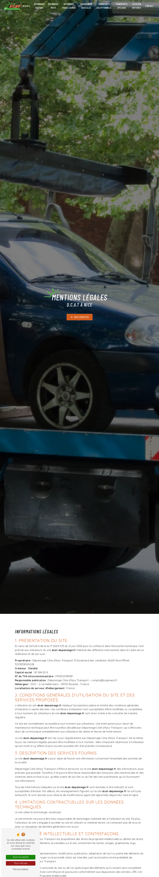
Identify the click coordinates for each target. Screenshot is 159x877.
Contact (149, 5)
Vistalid (33, 668)
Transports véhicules (86, 5)
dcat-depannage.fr (64, 650)
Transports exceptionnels (104, 5)
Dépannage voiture (39, 5)
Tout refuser (21, 863)
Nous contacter (79, 317)
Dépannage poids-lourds (68, 5)
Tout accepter (21, 857)
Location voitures (136, 5)
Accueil (26, 5)
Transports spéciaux (121, 5)
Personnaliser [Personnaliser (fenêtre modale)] (20, 869)
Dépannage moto (53, 5)
